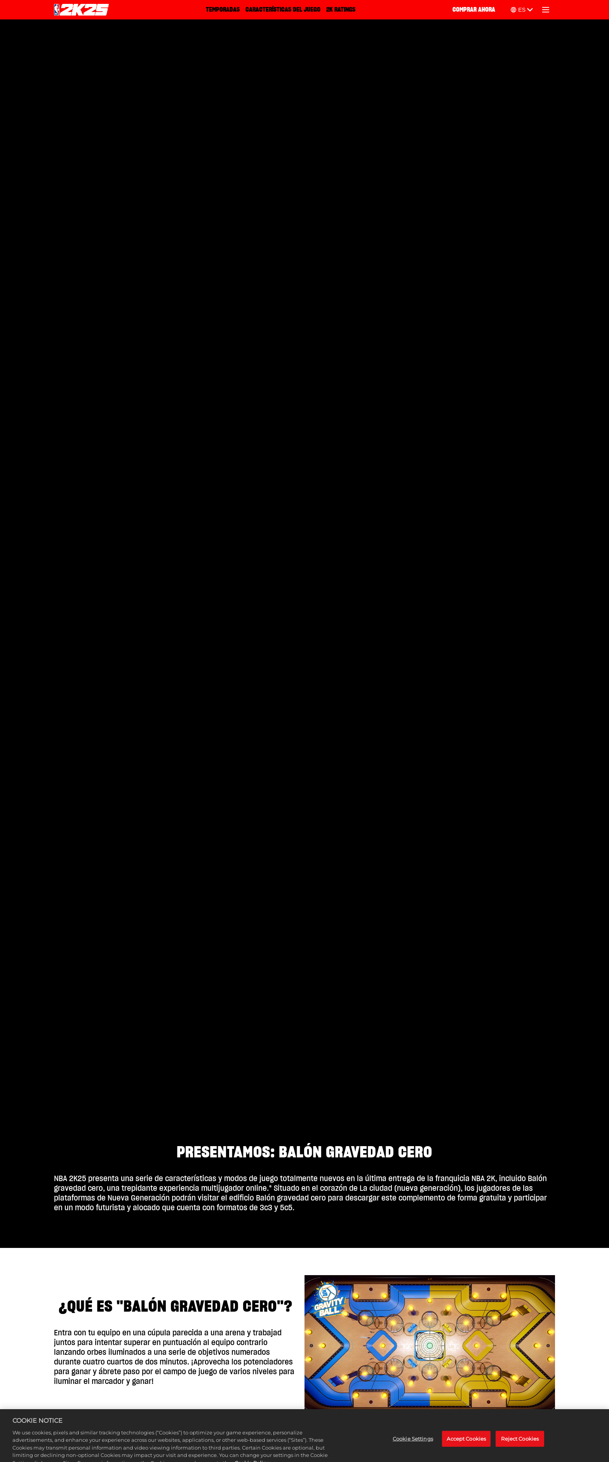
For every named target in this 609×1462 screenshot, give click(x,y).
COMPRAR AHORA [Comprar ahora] (473, 10)
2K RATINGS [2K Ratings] (340, 10)
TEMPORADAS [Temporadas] (223, 10)
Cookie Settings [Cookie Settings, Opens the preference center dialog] (413, 1451)
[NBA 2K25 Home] (81, 10)
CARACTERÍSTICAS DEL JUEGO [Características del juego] (282, 10)
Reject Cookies (520, 1451)
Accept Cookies (466, 1451)
